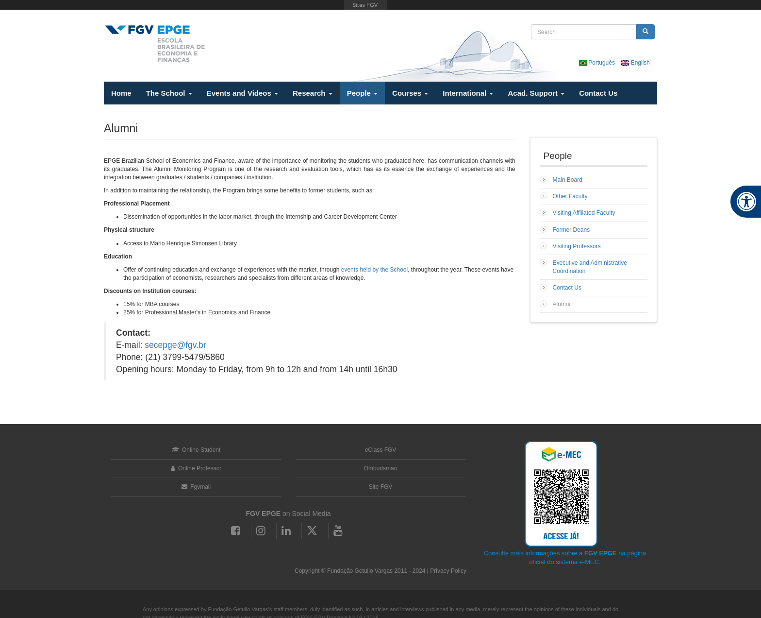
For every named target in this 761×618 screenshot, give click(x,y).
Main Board (567, 179)
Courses (410, 93)
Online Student (196, 449)
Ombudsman (380, 468)
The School (169, 93)
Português (597, 62)
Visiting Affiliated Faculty (584, 212)
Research (312, 93)
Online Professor (196, 468)
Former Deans (571, 229)
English (635, 62)
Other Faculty (570, 196)
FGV (366, 5)
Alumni (562, 304)
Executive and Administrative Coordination (590, 267)
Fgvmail (196, 486)
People (362, 93)
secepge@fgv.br (175, 345)
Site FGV (381, 486)
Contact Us (598, 93)
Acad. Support (536, 93)
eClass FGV (381, 449)
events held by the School (374, 269)
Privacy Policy (448, 570)
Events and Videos (242, 93)
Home (121, 93)
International (468, 93)
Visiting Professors (577, 246)
